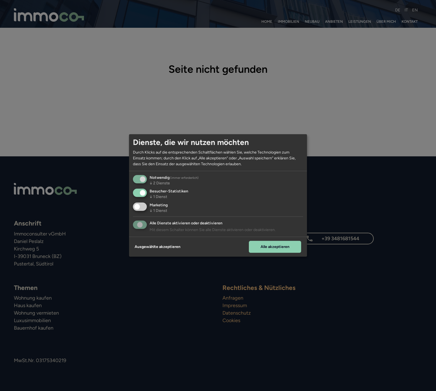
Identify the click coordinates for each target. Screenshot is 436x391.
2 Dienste (160, 183)
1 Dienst (158, 197)
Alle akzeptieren (275, 246)
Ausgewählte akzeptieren (157, 246)
